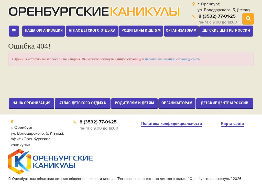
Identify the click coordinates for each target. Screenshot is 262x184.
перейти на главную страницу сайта (172, 59)
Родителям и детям (141, 30)
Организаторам (181, 30)
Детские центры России (226, 30)
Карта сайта (232, 123)
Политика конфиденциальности (171, 123)
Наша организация (44, 30)
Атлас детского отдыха (92, 30)
